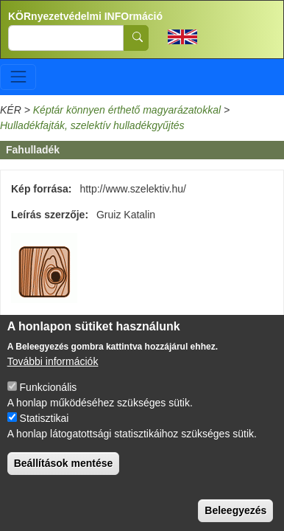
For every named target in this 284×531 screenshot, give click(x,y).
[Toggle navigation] (18, 77)
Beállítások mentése (63, 475)
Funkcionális (48, 399)
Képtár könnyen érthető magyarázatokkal (127, 110)
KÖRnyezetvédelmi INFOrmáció (85, 16)
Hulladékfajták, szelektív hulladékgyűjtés (92, 125)
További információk (53, 373)
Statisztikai (44, 430)
